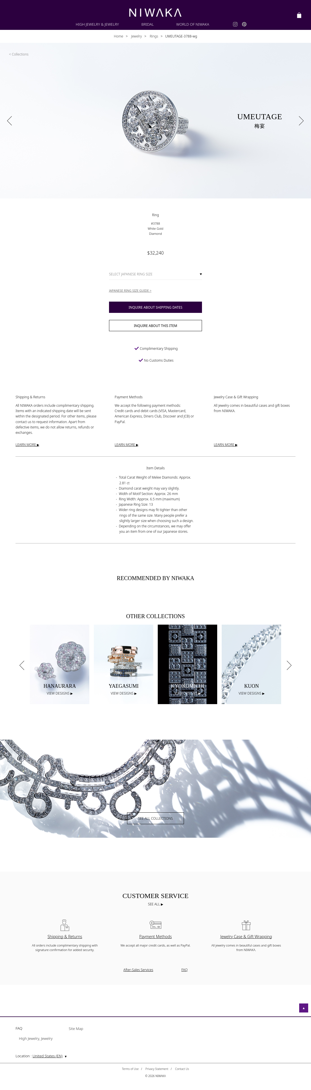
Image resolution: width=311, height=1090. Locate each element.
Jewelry (136, 36)
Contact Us (182, 1069)
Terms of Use (130, 1069)
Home (118, 36)
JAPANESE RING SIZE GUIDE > (130, 290)
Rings (153, 36)
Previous (21, 665)
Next (289, 665)
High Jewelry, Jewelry (35, 1039)
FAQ (184, 969)
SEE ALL (154, 904)
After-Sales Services (138, 969)
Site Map (76, 1029)
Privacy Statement (156, 1069)
